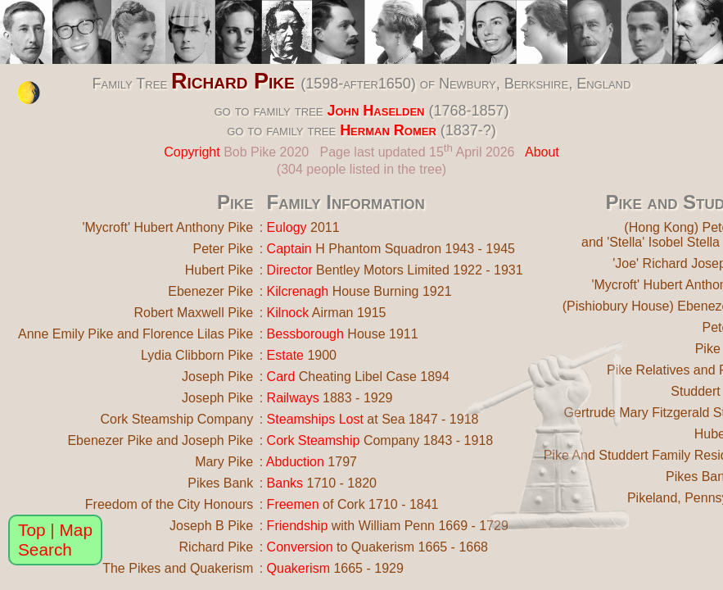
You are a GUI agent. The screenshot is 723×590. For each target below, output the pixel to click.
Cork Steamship (313, 440)
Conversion (300, 547)
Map (76, 529)
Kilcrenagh (298, 291)
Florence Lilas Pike (197, 334)
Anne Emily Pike (66, 334)
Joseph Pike (217, 377)
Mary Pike (224, 462)
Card (281, 377)
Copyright (191, 152)
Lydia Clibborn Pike (197, 355)
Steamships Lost (315, 419)
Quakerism (298, 568)
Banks (285, 483)
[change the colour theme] (28, 92)
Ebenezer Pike (210, 291)
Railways (293, 398)
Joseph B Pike (211, 526)
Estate (285, 355)
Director (290, 270)
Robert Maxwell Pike (193, 313)
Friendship (297, 526)
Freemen (293, 504)
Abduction (295, 462)
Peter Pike (222, 249)
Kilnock (288, 313)
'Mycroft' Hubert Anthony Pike (167, 227)
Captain (289, 249)
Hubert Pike (219, 270)
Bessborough (305, 334)
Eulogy (287, 227)
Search (45, 549)
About (542, 152)
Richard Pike (233, 81)
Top (32, 529)
